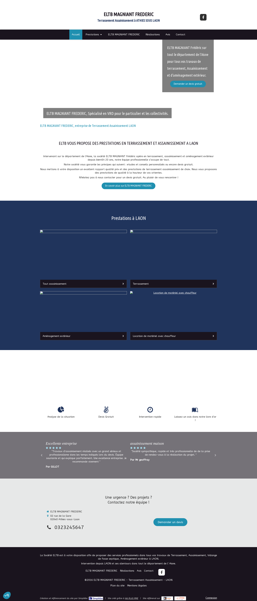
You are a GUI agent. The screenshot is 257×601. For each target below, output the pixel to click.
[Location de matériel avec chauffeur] (173, 315)
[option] (170, 451)
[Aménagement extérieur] (83, 315)
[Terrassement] (173, 259)
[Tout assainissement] (83, 259)
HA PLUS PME (131, 598)
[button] (7, 595)
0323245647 (69, 527)
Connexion (211, 597)
